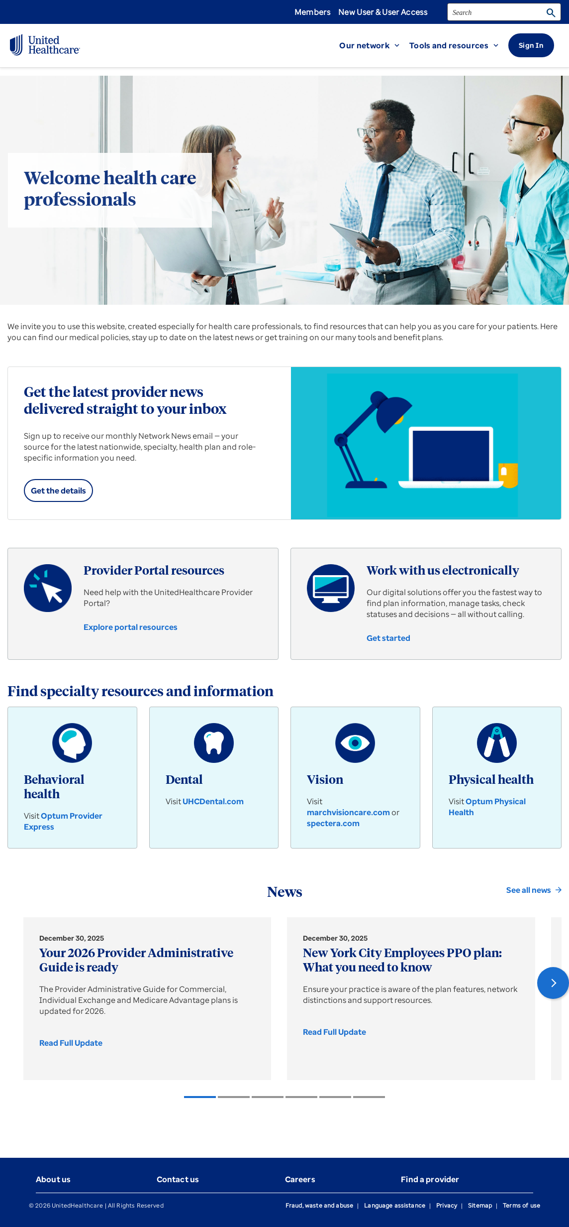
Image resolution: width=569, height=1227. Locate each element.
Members (312, 11)
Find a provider (430, 1179)
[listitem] (200, 1097)
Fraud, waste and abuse (319, 1205)
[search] (504, 12)
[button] (374, 45)
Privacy (446, 1205)
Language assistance (394, 1205)
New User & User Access (382, 11)
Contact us (178, 1179)
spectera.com (333, 823)
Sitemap (480, 1205)
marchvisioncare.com (348, 812)
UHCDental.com (213, 801)
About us (53, 1179)
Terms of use (521, 1205)
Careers (300, 1179)
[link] (58, 490)
